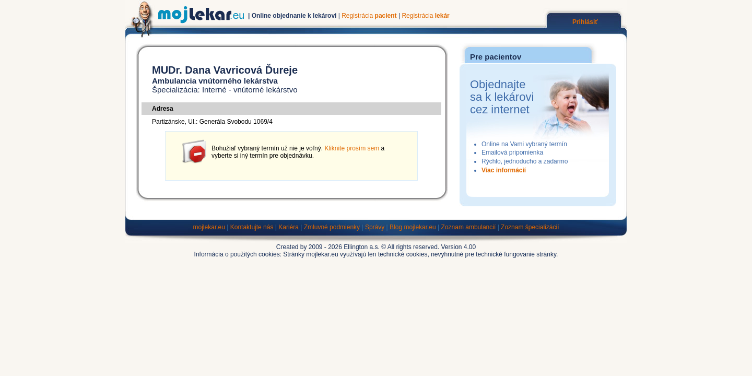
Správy (374, 227)
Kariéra (288, 227)
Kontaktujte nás (252, 227)
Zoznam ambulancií (468, 227)
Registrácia (369, 15)
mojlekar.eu (209, 227)
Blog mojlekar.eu (413, 227)
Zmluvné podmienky (332, 227)
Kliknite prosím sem (351, 148)
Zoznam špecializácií (530, 227)
